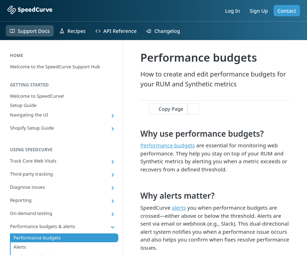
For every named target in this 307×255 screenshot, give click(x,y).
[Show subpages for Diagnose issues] (112, 188)
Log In (232, 10)
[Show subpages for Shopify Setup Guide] (112, 129)
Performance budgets (167, 145)
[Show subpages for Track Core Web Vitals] (112, 162)
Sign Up (259, 10)
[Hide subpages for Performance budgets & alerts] (112, 227)
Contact (287, 10)
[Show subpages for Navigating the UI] (112, 116)
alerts (179, 207)
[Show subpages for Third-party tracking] (112, 175)
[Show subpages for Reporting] (112, 201)
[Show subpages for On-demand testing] (112, 214)
